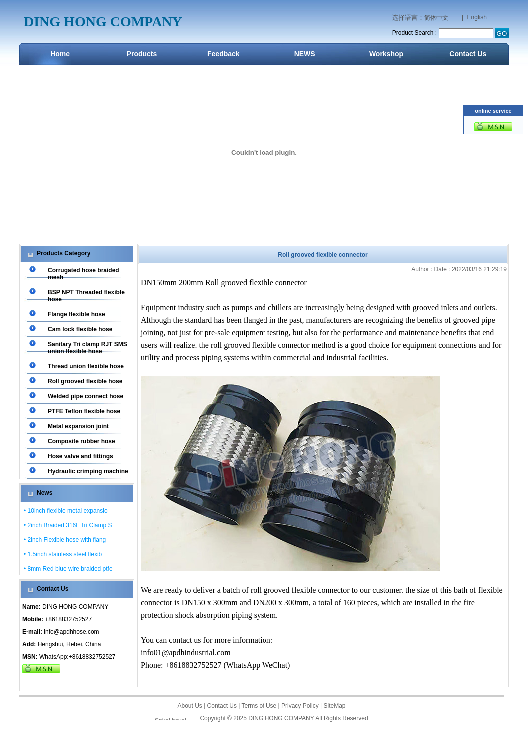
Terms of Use (259, 705)
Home (60, 54)
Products (142, 54)
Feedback (223, 54)
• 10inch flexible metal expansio (66, 510)
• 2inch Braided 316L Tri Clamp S (68, 525)
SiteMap (335, 705)
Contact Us (467, 54)
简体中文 (436, 17)
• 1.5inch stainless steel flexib (63, 554)
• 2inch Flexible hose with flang (65, 539)
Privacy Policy (300, 705)
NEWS (304, 54)
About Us (189, 705)
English (477, 17)
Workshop (386, 54)
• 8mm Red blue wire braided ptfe (68, 568)
